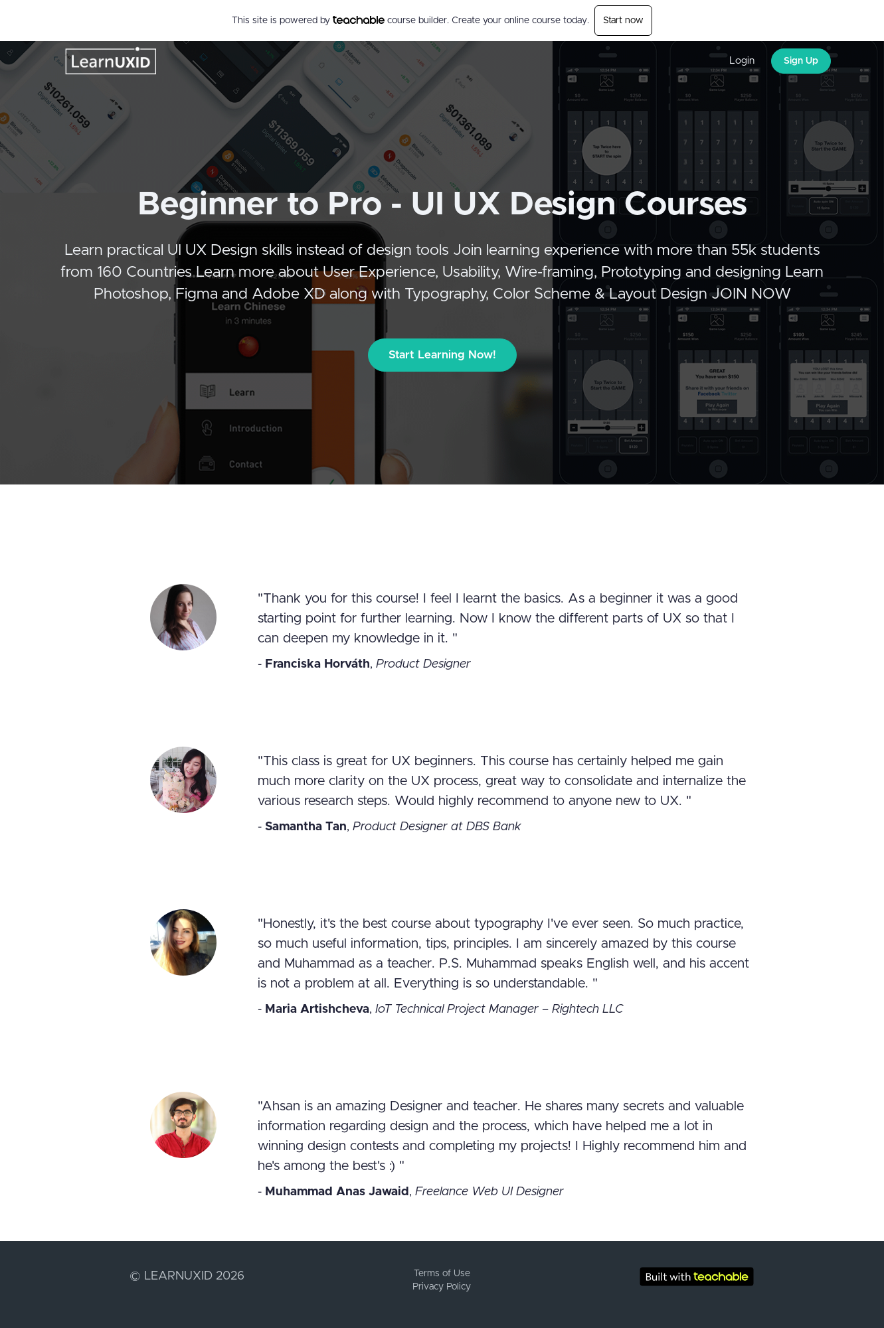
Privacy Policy (441, 1286)
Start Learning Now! (442, 354)
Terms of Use (442, 1273)
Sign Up (801, 61)
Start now (623, 20)
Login (741, 61)
